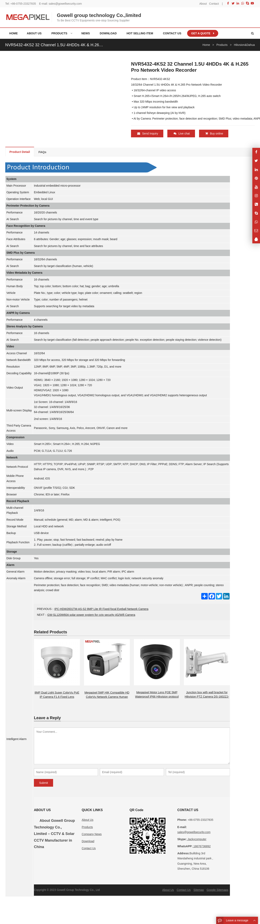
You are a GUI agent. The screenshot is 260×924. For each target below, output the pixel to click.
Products (87, 826)
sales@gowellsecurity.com (65, 3)
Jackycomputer (197, 839)
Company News (92, 834)
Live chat (182, 133)
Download (88, 841)
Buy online (214, 133)
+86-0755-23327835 (23, 3)
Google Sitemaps (217, 889)
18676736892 (202, 846)
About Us (87, 819)
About (203, 3)
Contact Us (89, 848)
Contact (214, 3)
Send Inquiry (147, 133)
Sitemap (198, 889)
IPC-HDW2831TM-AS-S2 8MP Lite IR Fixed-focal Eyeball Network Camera (101, 608)
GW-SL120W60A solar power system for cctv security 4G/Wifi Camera (91, 614)
